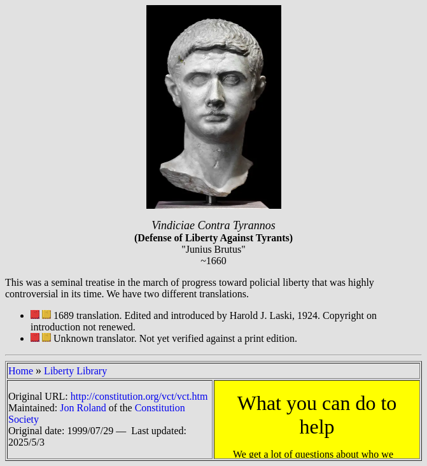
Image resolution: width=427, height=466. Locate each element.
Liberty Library (75, 370)
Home (20, 370)
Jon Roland (83, 407)
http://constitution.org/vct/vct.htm (139, 396)
